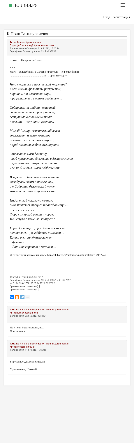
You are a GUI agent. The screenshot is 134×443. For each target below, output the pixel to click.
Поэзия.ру (25, 5)
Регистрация (121, 17)
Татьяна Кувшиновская (29, 42)
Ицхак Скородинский (27, 312)
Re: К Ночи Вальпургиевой (30, 309)
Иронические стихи (44, 45)
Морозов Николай (25, 347)
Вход (106, 17)
